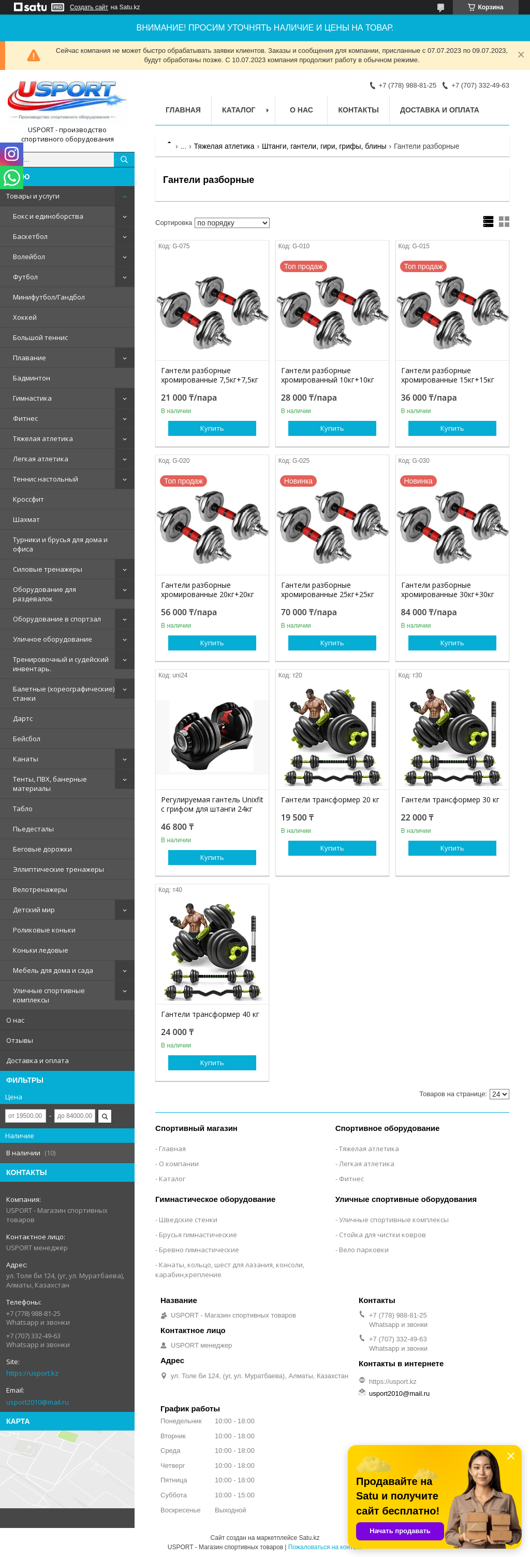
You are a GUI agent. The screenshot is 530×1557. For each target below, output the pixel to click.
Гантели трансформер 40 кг (210, 1014)
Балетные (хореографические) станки (63, 693)
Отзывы (19, 1040)
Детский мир (34, 909)
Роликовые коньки (44, 930)
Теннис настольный (45, 479)
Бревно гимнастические (199, 1249)
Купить (212, 428)
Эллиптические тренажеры (58, 869)
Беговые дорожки (42, 849)
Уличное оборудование (52, 639)
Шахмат (26, 519)
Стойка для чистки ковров (382, 1234)
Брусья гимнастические (198, 1234)
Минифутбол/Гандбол (49, 297)
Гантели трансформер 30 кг (450, 799)
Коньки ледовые (40, 950)
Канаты (25, 758)
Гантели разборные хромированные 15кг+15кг (447, 375)
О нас (15, 1020)
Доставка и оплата (37, 1060)
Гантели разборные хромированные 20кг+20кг (207, 590)
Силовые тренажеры (47, 569)
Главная (183, 110)
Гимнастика (32, 398)
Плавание (29, 357)
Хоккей (25, 317)
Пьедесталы (33, 828)
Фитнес (25, 418)
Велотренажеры (40, 889)
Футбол (25, 276)
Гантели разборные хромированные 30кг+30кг (447, 590)
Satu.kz (309, 1537)
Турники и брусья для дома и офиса (60, 544)
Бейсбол (26, 738)
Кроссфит (28, 499)
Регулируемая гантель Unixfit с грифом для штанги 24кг (212, 804)
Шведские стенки (188, 1219)
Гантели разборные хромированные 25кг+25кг (327, 590)
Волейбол (29, 256)
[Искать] (124, 159)
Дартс (23, 718)
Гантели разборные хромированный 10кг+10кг (327, 375)
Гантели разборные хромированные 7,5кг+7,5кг (209, 375)
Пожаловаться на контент (325, 1547)
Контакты (358, 110)
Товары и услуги (33, 196)
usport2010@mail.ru (37, 1402)
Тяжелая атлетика (43, 438)
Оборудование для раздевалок (44, 594)
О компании (179, 1163)
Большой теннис (40, 337)
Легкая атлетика (40, 458)
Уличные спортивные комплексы (49, 995)
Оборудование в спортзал (57, 619)
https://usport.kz (32, 1373)
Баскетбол (30, 236)
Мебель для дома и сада (53, 970)
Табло (23, 808)
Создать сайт (89, 7)
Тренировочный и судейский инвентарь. (61, 664)
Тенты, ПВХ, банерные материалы (50, 783)
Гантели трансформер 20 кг (330, 799)
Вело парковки (364, 1249)
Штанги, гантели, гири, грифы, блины (324, 146)
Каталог (239, 110)
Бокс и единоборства (48, 216)
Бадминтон (31, 378)
